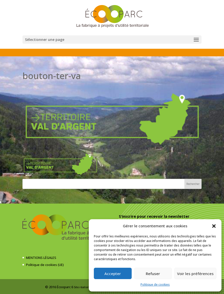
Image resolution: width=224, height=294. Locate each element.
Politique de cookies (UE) (45, 264)
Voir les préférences (195, 273)
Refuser (153, 273)
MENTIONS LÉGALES (41, 257)
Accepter (112, 273)
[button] (213, 226)
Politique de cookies (155, 284)
